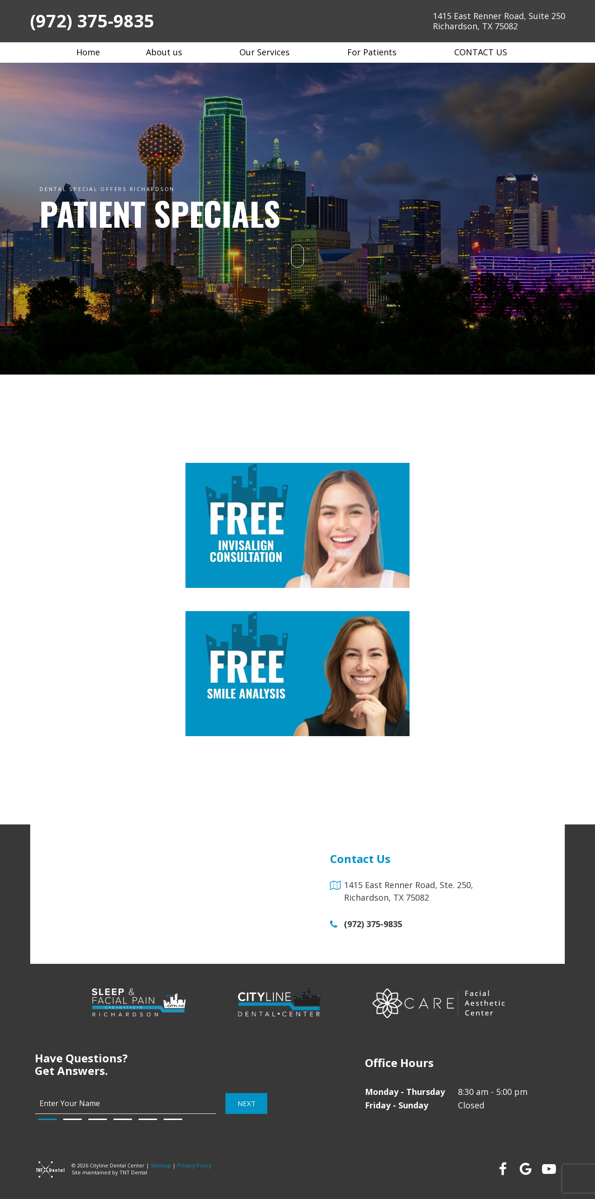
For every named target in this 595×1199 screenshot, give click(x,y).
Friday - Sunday (396, 1105)
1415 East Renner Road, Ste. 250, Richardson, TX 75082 (408, 891)
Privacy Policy (194, 1165)
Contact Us (486, 52)
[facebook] (502, 1168)
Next (247, 1103)
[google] (525, 1168)
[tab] (47, 1119)
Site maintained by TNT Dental (109, 1172)
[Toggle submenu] (188, 52)
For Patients (377, 52)
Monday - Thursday (405, 1091)
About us (170, 52)
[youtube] (548, 1168)
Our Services (270, 52)
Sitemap (161, 1165)
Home (88, 52)
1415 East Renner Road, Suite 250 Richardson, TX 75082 (499, 21)
